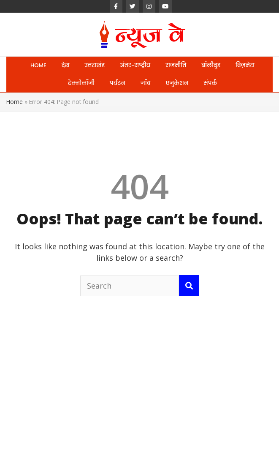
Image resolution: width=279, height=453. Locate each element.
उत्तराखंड (94, 65)
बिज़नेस (245, 65)
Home (14, 102)
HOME (38, 65)
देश (66, 65)
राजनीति (175, 65)
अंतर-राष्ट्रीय (135, 65)
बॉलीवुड (210, 65)
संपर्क (210, 83)
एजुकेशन (177, 83)
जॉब (146, 83)
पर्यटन (117, 83)
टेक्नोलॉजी (81, 83)
